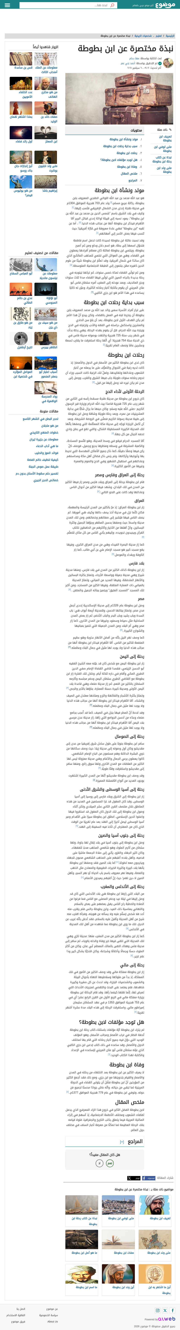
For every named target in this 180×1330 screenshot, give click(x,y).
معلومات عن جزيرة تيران (43, 439)
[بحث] (112, 5)
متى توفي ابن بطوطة (163, 148)
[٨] (94, 780)
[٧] (93, 382)
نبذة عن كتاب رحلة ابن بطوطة (162, 159)
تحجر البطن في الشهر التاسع (40, 419)
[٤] (97, 233)
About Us (52, 1321)
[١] (111, 202)
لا (99, 1163)
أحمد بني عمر (128, 63)
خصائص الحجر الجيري (45, 480)
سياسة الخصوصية (48, 1315)
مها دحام (134, 58)
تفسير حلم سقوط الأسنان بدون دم (37, 473)
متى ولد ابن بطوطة (164, 170)
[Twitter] (165, 1310)
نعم (110, 1163)
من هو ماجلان (49, 425)
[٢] (73, 207)
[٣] (80, 223)
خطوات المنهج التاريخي (44, 432)
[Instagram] (157, 1310)
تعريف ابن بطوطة (165, 138)
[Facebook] (172, 1310)
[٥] (71, 265)
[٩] (77, 826)
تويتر (138, 1178)
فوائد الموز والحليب (46, 453)
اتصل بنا (21, 1309)
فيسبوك (151, 1178)
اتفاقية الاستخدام (16, 1315)
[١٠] (117, 862)
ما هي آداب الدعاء (47, 446)
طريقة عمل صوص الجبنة (43, 466)
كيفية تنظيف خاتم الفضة (42, 460)
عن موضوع (52, 1309)
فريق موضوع (18, 1321)
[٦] (92, 292)
